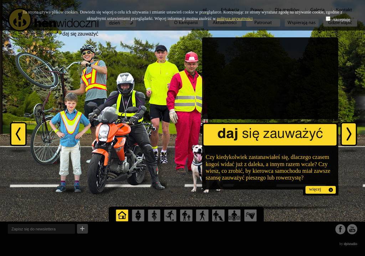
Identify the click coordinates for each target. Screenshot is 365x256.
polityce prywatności (234, 18)
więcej (315, 189)
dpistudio (350, 244)
